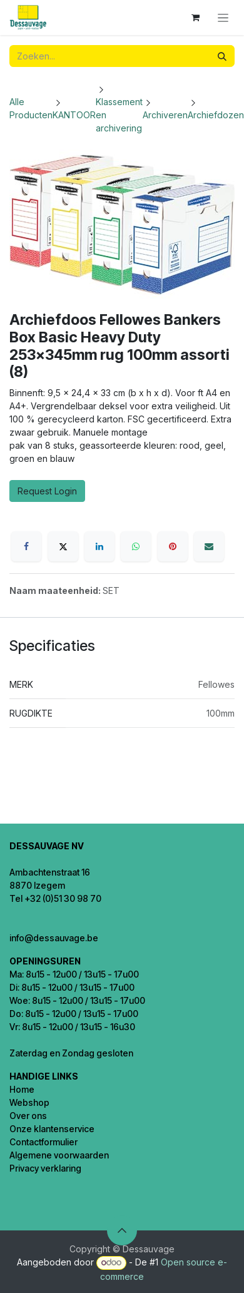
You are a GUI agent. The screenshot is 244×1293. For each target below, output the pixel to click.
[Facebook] (26, 546)
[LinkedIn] (99, 546)
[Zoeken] (222, 56)
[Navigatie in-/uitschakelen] (223, 18)
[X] (63, 546)
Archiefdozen (216, 115)
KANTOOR (74, 115)
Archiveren (165, 115)
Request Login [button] (47, 491)
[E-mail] (209, 546)
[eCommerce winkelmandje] (195, 17)
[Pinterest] (173, 546)
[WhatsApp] (136, 546)
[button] (122, 1230)
